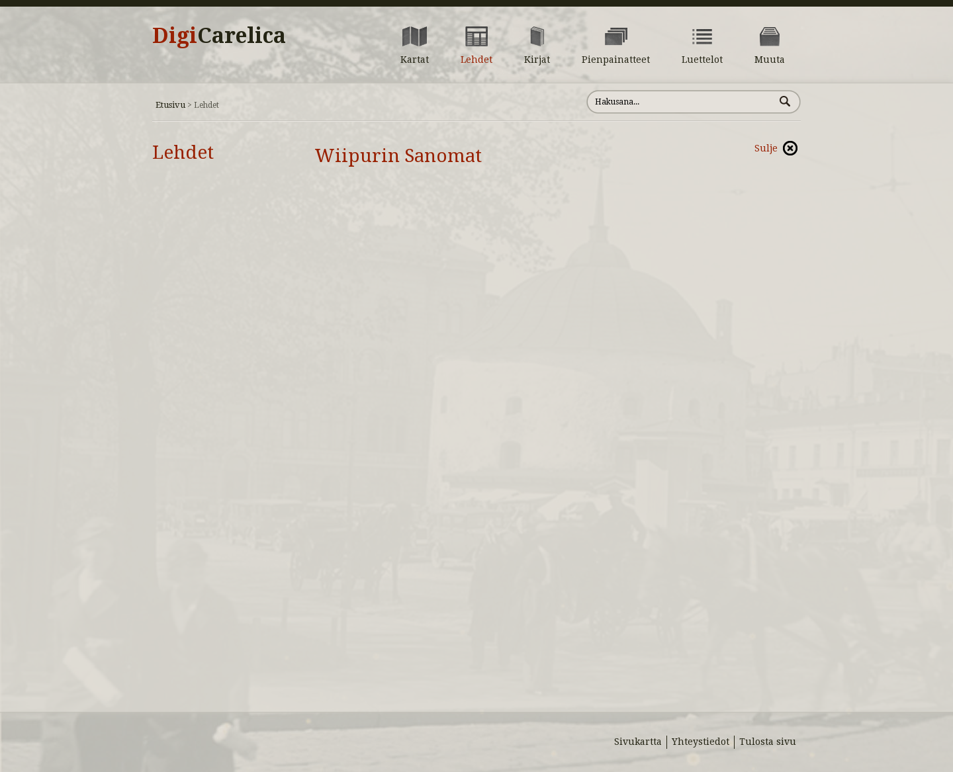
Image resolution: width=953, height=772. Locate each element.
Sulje (766, 148)
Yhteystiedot (700, 741)
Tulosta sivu (767, 741)
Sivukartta (638, 741)
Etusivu (170, 105)
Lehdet (183, 152)
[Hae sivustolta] (680, 102)
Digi (219, 35)
